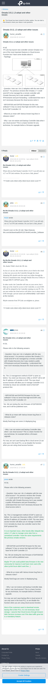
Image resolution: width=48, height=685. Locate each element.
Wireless (5, 9)
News (37, 652)
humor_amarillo (15, 34)
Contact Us (5, 655)
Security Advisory (40, 658)
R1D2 (12, 156)
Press (37, 649)
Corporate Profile (7, 652)
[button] (43, 141)
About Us (5, 649)
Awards (37, 655)
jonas (16, 330)
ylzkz (12, 203)
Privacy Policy (6, 658)
